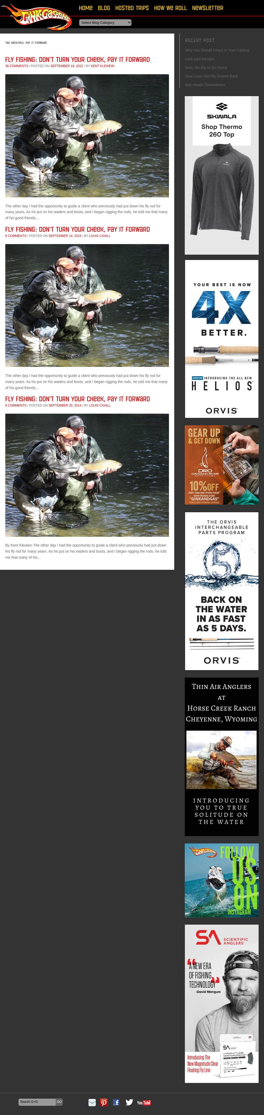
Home (86, 7)
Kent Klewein (102, 66)
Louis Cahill (99, 236)
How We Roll (170, 7)
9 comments (15, 405)
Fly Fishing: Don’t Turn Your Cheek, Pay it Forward (77, 59)
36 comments (16, 66)
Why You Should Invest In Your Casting (217, 50)
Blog (104, 7)
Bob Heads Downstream (205, 85)
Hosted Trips (132, 7)
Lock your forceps (199, 59)
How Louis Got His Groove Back (211, 76)
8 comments (15, 236)
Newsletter (207, 7)
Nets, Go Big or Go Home (206, 68)
